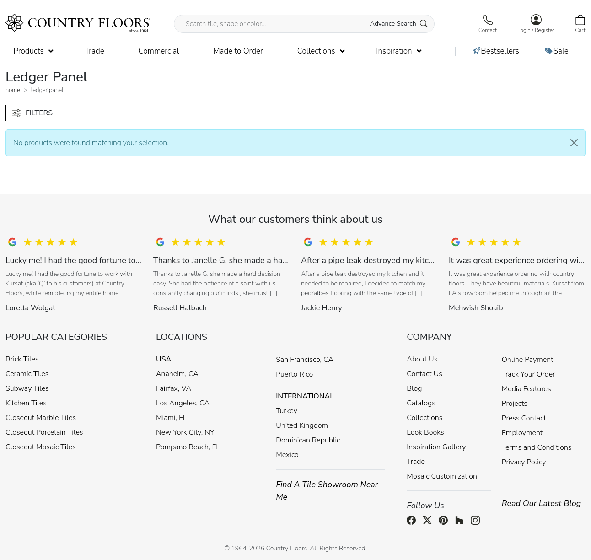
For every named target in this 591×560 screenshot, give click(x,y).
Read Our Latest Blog (541, 503)
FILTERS (32, 113)
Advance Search (399, 23)
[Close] (574, 143)
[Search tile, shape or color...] (304, 24)
